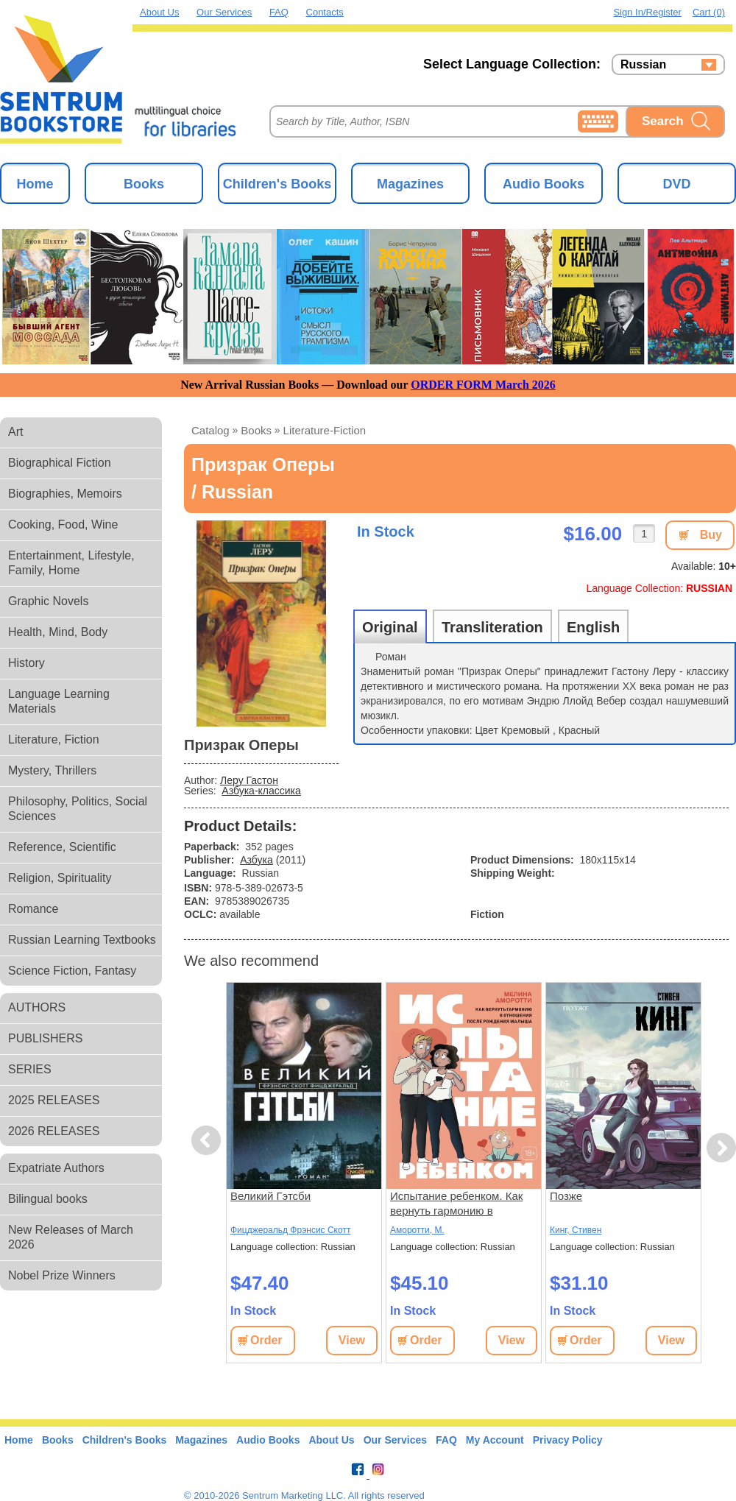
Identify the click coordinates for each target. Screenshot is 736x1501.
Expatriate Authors (56, 1168)
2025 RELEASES (54, 1100)
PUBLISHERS (45, 1038)
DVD (676, 184)
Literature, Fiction (53, 739)
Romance (33, 909)
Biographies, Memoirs (65, 493)
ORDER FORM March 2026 (483, 384)
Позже (566, 1196)
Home (34, 184)
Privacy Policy (568, 1440)
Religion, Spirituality (60, 878)
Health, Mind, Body (57, 632)
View (352, 1340)
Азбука (256, 860)
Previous (208, 1140)
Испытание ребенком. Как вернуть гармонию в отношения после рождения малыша (462, 1204)
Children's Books (277, 184)
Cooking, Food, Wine (63, 524)
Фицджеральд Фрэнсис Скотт (290, 1230)
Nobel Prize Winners (62, 1275)
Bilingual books (48, 1199)
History (26, 663)
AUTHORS (37, 1007)
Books (144, 184)
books (256, 430)
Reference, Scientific (62, 847)
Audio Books (543, 184)
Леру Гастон (249, 780)
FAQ (279, 12)
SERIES (30, 1069)
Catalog (210, 430)
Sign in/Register (647, 12)
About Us (159, 12)
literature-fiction (325, 430)
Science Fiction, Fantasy (72, 970)
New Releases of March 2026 (70, 1237)
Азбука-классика (261, 791)
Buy (711, 535)
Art (15, 431)
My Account (495, 1440)
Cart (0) (709, 12)
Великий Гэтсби (270, 1196)
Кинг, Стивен (575, 1230)
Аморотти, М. (417, 1230)
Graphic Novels (48, 601)
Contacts (325, 12)
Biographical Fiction (59, 462)
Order (266, 1340)
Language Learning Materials (59, 701)
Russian (643, 65)
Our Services (224, 12)
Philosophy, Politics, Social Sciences (77, 808)
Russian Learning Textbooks (82, 939)
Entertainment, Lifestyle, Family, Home (71, 562)
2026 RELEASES (54, 1131)
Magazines (410, 184)
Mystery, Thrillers (52, 770)
